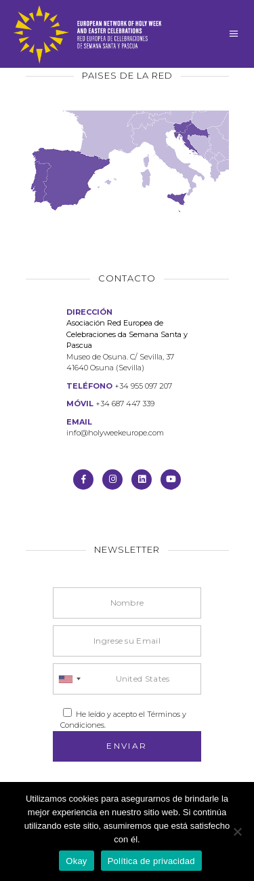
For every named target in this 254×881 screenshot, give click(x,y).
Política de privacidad (151, 861)
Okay (76, 861)
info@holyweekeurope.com (115, 432)
